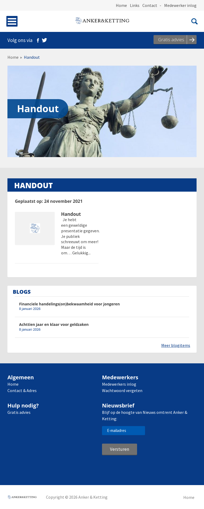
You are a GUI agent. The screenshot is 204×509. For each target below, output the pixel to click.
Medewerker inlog (180, 5)
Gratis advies (19, 412)
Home (121, 5)
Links (134, 5)
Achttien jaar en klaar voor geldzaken (54, 324)
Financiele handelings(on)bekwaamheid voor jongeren (69, 304)
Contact (149, 5)
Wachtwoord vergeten (122, 390)
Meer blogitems (175, 345)
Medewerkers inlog (119, 384)
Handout (71, 214)
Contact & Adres (22, 390)
